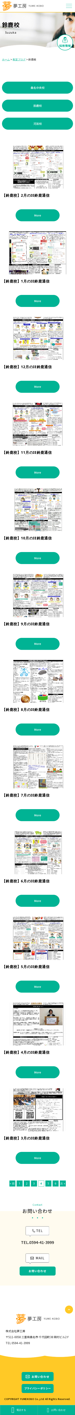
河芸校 (37, 124)
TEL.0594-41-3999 (37, 1242)
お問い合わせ (37, 1271)
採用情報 (65, 46)
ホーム (6, 59)
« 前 (12, 1183)
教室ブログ (19, 59)
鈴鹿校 (37, 106)
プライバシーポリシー (37, 1388)
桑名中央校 (38, 88)
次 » (62, 1183)
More (37, 215)
